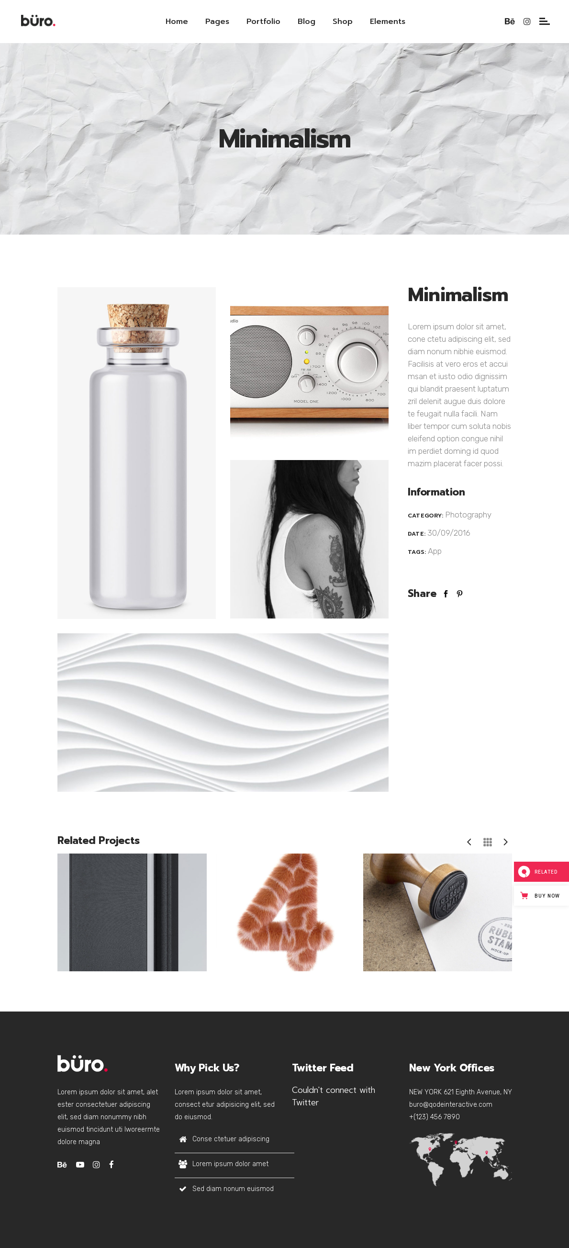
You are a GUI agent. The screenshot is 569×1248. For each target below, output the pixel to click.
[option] (128, 912)
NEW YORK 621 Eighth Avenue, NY (460, 1092)
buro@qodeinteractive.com (450, 1105)
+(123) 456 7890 (434, 1117)
